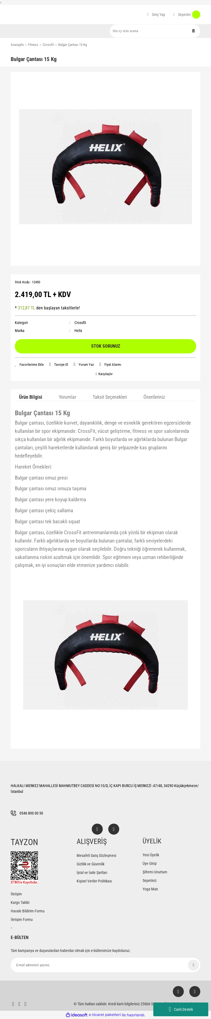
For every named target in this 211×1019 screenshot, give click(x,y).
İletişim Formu (22, 919)
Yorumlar (67, 397)
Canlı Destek (181, 1009)
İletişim (16, 894)
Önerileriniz (154, 397)
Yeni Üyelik (151, 855)
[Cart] (186, 14)
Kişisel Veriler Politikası (94, 881)
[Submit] (193, 965)
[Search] (155, 31)
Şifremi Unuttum (155, 872)
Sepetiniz (150, 880)
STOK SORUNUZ (105, 346)
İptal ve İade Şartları (92, 872)
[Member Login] (156, 14)
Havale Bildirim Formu (28, 911)
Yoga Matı (150, 889)
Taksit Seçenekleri (110, 397)
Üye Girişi (150, 863)
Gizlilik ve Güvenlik (90, 864)
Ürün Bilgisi (30, 397)
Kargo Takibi (20, 902)
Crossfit (80, 322)
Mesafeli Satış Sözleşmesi (96, 855)
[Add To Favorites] (29, 364)
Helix (78, 330)
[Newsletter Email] (105, 965)
